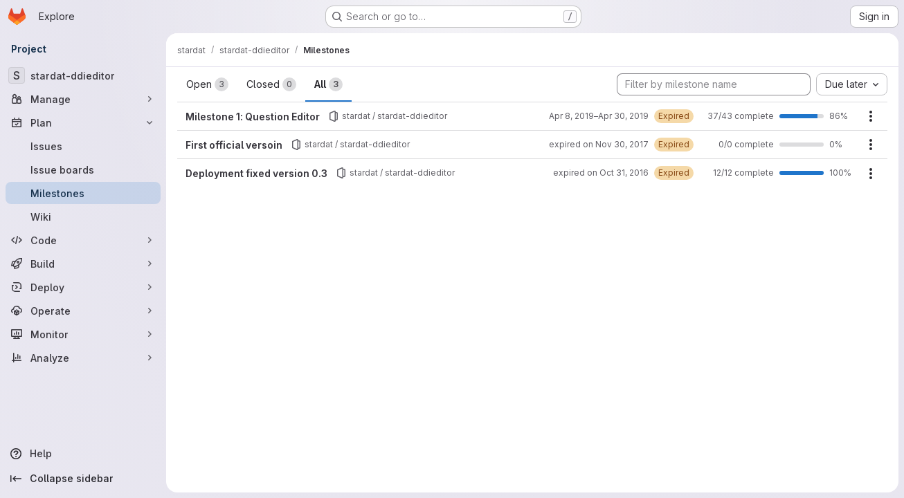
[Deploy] (83, 287)
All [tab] (328, 84)
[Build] (83, 263)
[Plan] (83, 122)
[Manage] (83, 99)
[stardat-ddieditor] (83, 75)
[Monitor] (83, 334)
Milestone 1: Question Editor (253, 116)
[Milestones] (83, 193)
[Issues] (83, 146)
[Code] (83, 240)
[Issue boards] (83, 169)
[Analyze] (83, 358)
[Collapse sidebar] (83, 479)
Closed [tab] (271, 84)
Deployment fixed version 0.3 (256, 173)
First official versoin (234, 145)
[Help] (83, 454)
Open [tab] (207, 84)
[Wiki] (83, 216)
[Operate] (83, 310)
